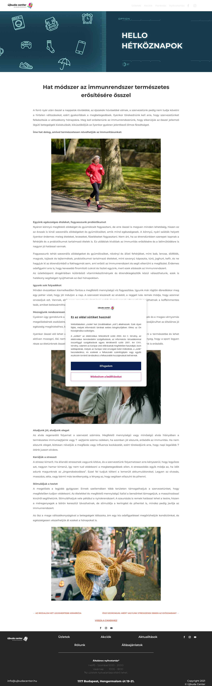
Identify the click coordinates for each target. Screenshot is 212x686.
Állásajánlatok (132, 645)
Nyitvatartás (177, 5)
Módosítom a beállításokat (106, 376)
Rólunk (79, 645)
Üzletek (136, 5)
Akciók (148, 5)
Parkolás (160, 5)
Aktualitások (147, 637)
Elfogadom (106, 366)
